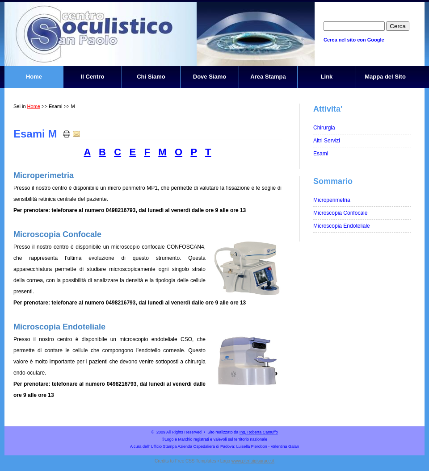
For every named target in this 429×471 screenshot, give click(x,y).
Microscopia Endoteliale (59, 326)
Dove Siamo (209, 76)
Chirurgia (324, 128)
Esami (320, 153)
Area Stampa (268, 76)
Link (327, 76)
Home (34, 76)
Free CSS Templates (195, 460)
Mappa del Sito (385, 76)
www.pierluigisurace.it (252, 460)
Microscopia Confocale (57, 234)
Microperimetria (43, 175)
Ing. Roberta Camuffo (259, 432)
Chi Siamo (151, 76)
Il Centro (93, 76)
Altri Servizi (326, 141)
